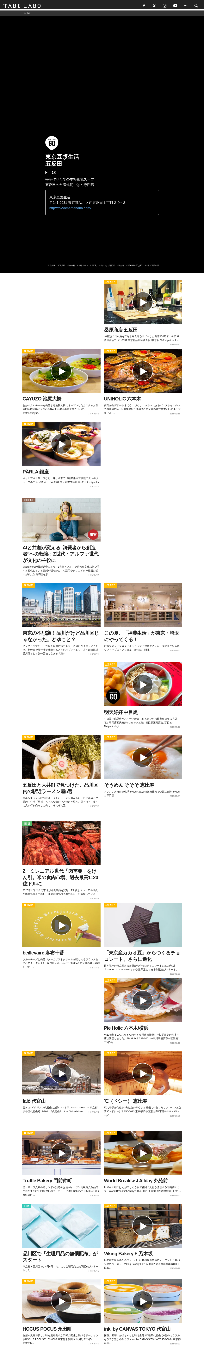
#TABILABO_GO (135, 266)
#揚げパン (83, 266)
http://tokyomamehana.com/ (70, 209)
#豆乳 (94, 266)
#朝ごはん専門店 (108, 266)
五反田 (62, 266)
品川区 (52, 266)
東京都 (72, 266)
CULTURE (29, 501)
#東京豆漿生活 (152, 266)
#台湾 (121, 266)
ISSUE (27, 824)
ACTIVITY (110, 283)
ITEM (26, 1207)
